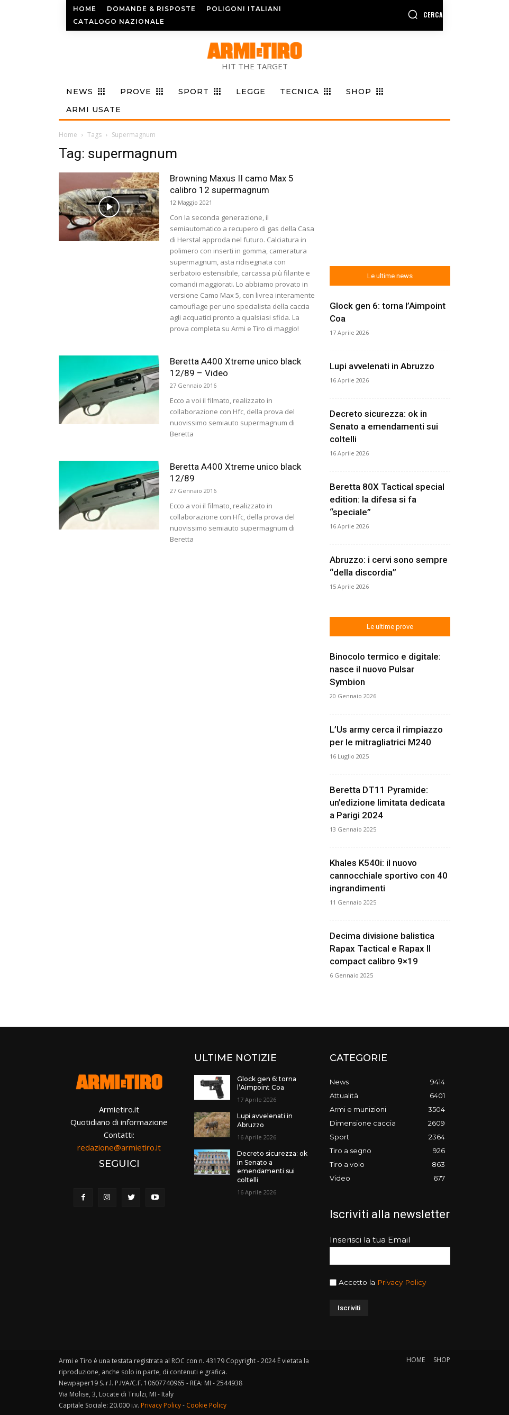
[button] (401, 14)
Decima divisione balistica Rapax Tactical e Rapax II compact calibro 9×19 (382, 948)
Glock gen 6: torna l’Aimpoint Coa (266, 1083)
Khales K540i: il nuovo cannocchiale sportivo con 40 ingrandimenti (389, 875)
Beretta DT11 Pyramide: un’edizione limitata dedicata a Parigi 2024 (387, 802)
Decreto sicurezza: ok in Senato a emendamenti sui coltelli (384, 426)
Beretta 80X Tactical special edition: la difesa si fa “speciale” (387, 499)
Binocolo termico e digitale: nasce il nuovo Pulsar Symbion (385, 669)
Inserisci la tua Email (370, 1240)
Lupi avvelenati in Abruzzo (382, 366)
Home (68, 134)
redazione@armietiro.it (119, 1147)
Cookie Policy (206, 1405)
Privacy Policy (401, 1282)
